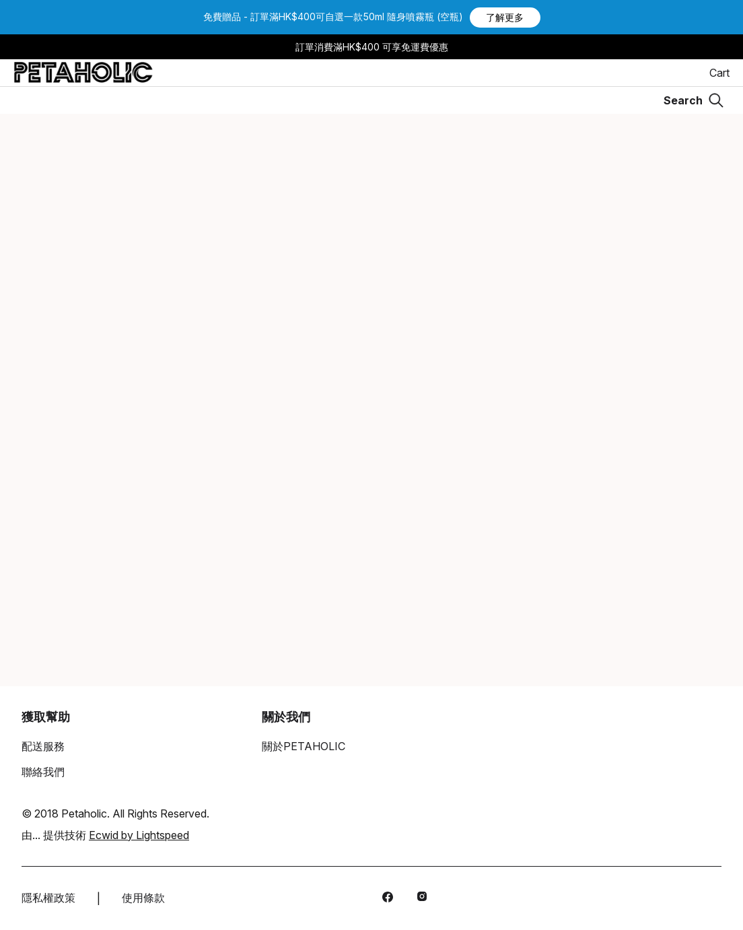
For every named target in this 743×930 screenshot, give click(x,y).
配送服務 (43, 746)
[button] (505, 17)
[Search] (694, 100)
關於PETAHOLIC (303, 746)
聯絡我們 (43, 771)
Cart (719, 72)
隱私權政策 (48, 897)
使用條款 (143, 897)
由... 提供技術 (105, 835)
